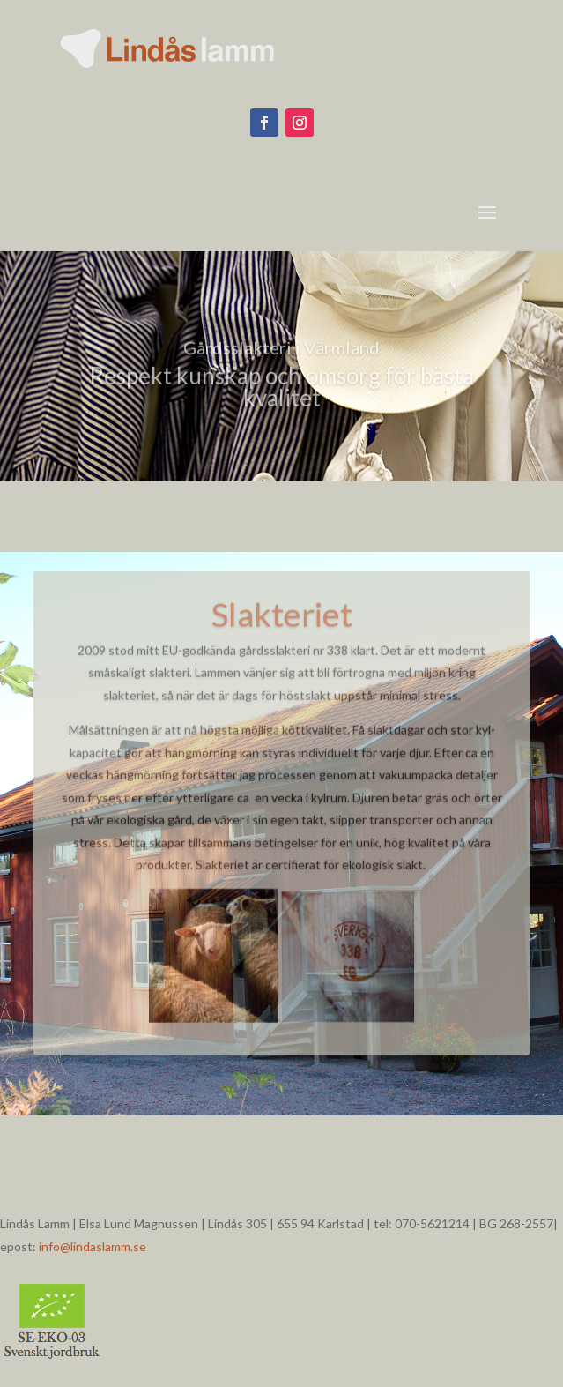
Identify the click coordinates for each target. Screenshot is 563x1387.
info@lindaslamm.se (92, 1246)
